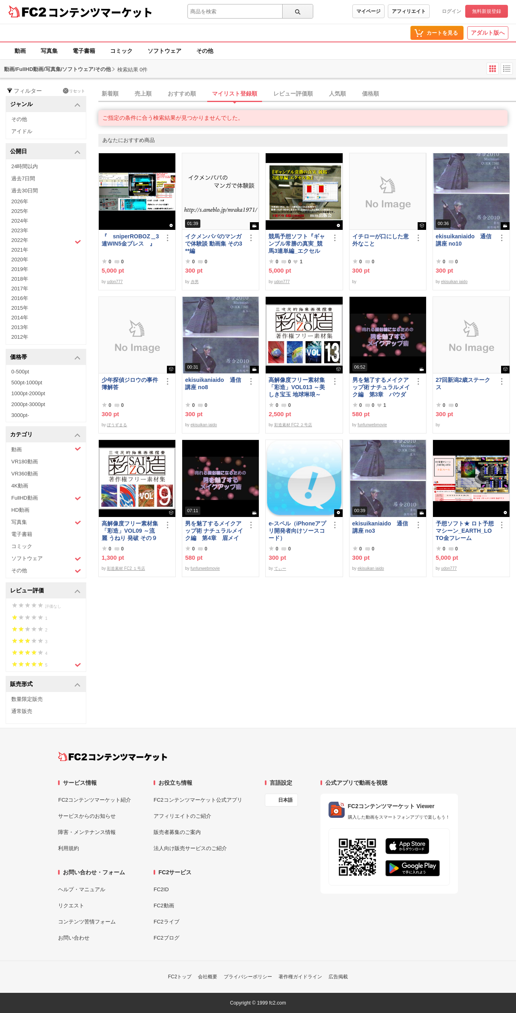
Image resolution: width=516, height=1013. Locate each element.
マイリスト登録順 (234, 93)
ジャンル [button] (45, 104)
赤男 (195, 281)
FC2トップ (180, 977)
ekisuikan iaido (454, 281)
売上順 (143, 93)
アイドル (21, 131)
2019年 (19, 269)
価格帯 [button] (45, 357)
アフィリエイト (409, 11)
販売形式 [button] (45, 684)
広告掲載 (338, 977)
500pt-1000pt (26, 382)
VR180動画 (24, 462)
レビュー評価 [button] (45, 591)
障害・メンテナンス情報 (87, 832)
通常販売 (21, 711)
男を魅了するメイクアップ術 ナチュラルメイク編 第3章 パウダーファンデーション (381, 387)
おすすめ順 (182, 93)
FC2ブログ (166, 938)
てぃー (280, 568)
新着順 (110, 93)
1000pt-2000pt (28, 393)
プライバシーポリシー (248, 977)
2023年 (19, 230)
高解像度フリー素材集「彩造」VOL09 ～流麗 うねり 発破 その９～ (130, 531)
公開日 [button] (45, 152)
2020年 (19, 259)
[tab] (307, 94)
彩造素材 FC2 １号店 (126, 568)
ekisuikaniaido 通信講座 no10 (463, 240)
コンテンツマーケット (100, 12)
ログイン (451, 11)
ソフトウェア (164, 51)
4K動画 (19, 486)
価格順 (370, 93)
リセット (74, 91)
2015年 (19, 308)
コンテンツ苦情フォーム (87, 922)
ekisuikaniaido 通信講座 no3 (380, 527)
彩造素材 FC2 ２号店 (293, 425)
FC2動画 (164, 906)
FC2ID (161, 889)
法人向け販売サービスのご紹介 (190, 848)
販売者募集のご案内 (177, 832)
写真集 (49, 51)
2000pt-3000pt (28, 404)
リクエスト (71, 906)
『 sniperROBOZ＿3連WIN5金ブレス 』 (130, 240)
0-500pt (20, 372)
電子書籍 (84, 51)
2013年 (19, 327)
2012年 (19, 337)
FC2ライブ (166, 922)
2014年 (19, 318)
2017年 (19, 289)
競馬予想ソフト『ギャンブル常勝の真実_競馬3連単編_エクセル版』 (296, 243)
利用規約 (68, 848)
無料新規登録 (486, 11)
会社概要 (207, 977)
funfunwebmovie (372, 425)
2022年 (46, 241)
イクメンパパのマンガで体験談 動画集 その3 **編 (213, 243)
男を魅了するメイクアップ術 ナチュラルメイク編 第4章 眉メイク (214, 531)
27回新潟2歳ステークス (463, 383)
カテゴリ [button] (45, 435)
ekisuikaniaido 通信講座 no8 (213, 383)
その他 (204, 51)
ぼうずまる (117, 425)
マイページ (368, 11)
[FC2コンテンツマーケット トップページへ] (112, 756)
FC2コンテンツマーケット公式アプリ (198, 800)
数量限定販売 (27, 699)
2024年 (19, 221)
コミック (121, 51)
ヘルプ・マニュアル (81, 889)
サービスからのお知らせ (87, 816)
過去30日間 (24, 191)
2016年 (19, 298)
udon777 (115, 281)
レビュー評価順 (293, 93)
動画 (20, 51)
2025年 (19, 211)
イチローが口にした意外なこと (380, 240)
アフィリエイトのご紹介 (182, 816)
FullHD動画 (46, 498)
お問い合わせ (73, 938)
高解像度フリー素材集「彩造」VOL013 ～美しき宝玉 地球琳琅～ (296, 387)
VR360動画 (24, 474)
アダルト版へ (488, 32)
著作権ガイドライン (300, 977)
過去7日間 (23, 178)
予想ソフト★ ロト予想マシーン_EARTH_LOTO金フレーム (465, 530)
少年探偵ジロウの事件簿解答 (130, 383)
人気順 (337, 93)
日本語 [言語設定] (285, 800)
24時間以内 (24, 166)
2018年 (19, 279)
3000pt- (20, 415)
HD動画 (20, 510)
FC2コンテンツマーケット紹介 (94, 800)
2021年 (19, 250)
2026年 (19, 201)
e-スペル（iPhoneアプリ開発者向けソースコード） (297, 530)
